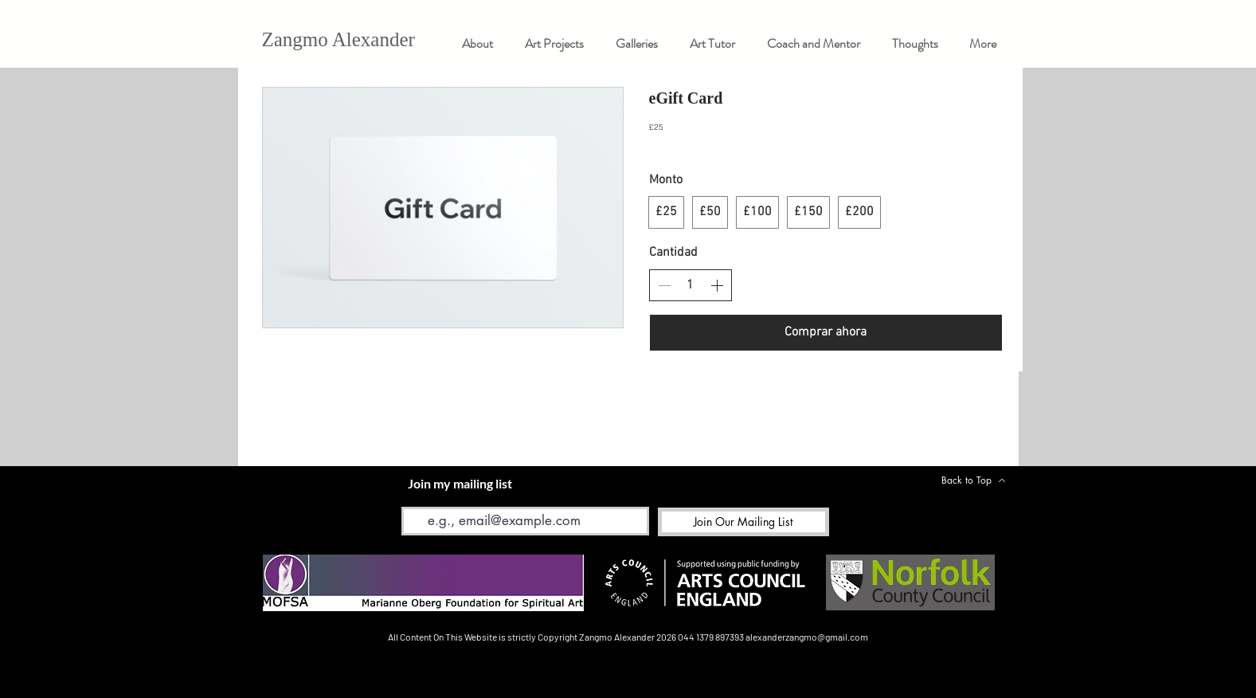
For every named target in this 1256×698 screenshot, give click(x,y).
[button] (637, 43)
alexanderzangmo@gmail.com (806, 636)
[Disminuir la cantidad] (664, 285)
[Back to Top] (974, 480)
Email (414, 495)
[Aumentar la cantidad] (716, 285)
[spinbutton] (690, 285)
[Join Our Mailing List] (743, 522)
